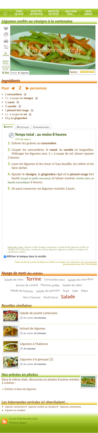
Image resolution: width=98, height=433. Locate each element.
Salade (68, 296)
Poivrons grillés (50, 285)
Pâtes (84, 291)
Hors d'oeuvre (32, 297)
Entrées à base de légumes (20, 389)
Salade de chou (13, 279)
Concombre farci (54, 279)
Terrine (33, 278)
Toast (66, 291)
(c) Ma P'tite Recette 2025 (23, 418)
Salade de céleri (72, 285)
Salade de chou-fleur (81, 279)
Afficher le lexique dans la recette (25, 256)
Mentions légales (18, 422)
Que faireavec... (71, 13)
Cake (75, 291)
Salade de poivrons (48, 290)
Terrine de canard (27, 285)
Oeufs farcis (50, 297)
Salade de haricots (21, 290)
